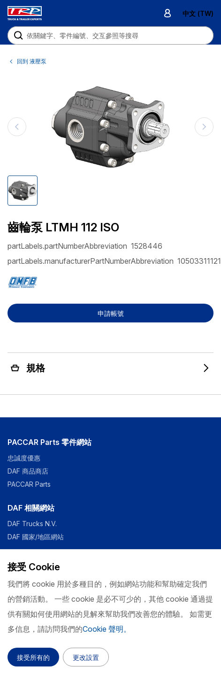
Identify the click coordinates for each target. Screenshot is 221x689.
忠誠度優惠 (24, 458)
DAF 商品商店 (28, 471)
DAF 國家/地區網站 (36, 537)
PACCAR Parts (29, 484)
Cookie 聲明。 (107, 629)
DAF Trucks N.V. (32, 524)
